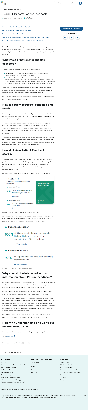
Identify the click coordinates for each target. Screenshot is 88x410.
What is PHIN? (65, 362)
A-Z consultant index (8, 367)
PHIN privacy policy (67, 367)
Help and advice (7, 372)
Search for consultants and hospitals (14, 365)
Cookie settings (6, 375)
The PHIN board (65, 377)
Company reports (66, 380)
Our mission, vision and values (70, 372)
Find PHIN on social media (10, 377)
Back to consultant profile (11, 9)
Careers (62, 375)
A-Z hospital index (7, 370)
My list (3, 362)
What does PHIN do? (67, 365)
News (33, 370)
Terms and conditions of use (70, 370)
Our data (34, 372)
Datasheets (9, 336)
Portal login (35, 362)
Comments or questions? (71, 28)
